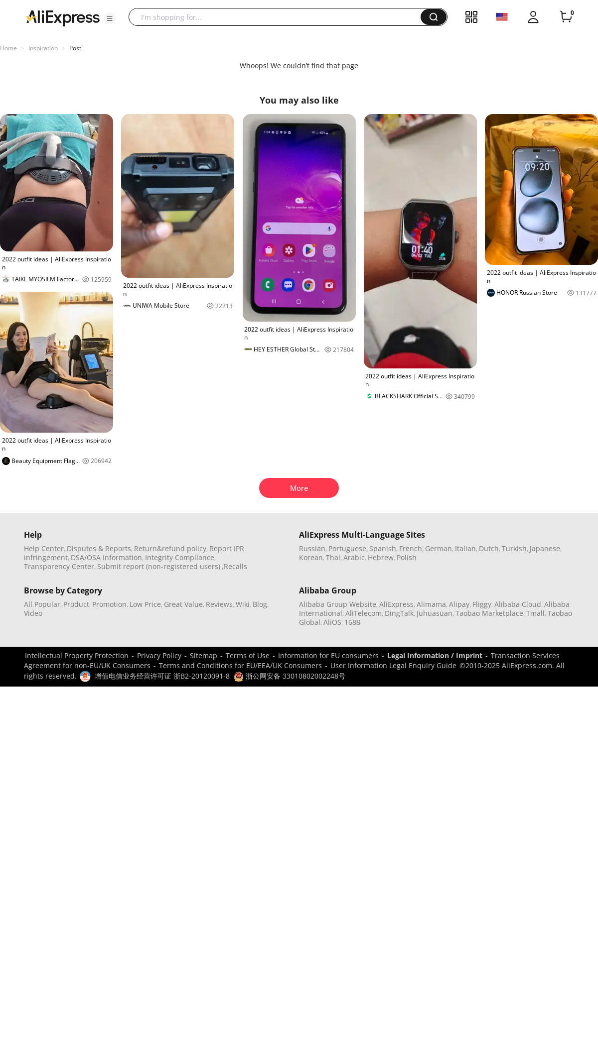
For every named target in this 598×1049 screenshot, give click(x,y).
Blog (260, 604)
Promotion (109, 604)
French (410, 548)
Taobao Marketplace (489, 613)
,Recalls (234, 566)
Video (33, 613)
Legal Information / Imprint (434, 655)
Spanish (382, 548)
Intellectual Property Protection (77, 655)
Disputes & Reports (99, 548)
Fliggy (481, 604)
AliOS (332, 622)
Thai (333, 557)
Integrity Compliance (179, 557)
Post (75, 48)
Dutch (489, 548)
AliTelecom (363, 613)
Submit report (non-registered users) (158, 566)
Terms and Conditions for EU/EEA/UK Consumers (240, 665)
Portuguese (347, 548)
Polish (407, 557)
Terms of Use (248, 655)
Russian (312, 548)
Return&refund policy (170, 548)
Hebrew (381, 557)
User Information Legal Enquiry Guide (393, 665)
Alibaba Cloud (517, 604)
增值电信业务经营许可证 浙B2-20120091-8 (162, 676)
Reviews (219, 604)
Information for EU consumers (328, 655)
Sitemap (203, 655)
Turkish (514, 548)
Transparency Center (59, 566)
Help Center (44, 548)
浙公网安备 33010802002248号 (289, 676)
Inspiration (43, 48)
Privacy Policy (159, 655)
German (438, 548)
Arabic (354, 557)
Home (8, 48)
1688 (352, 622)
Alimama (431, 604)
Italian (465, 548)
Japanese (545, 548)
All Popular (42, 604)
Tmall (535, 613)
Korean (311, 557)
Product (76, 604)
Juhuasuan (434, 613)
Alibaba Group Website (337, 604)
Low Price (145, 604)
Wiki (243, 604)
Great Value (183, 604)
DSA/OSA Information (106, 557)
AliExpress (396, 604)
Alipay (459, 604)
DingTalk (399, 613)
